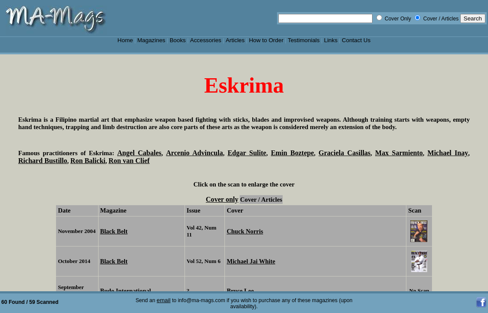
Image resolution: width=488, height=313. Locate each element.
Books (178, 40)
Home (125, 40)
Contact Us (356, 40)
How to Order (266, 40)
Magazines (151, 40)
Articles (235, 40)
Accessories (205, 40)
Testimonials (304, 40)
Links (330, 40)
